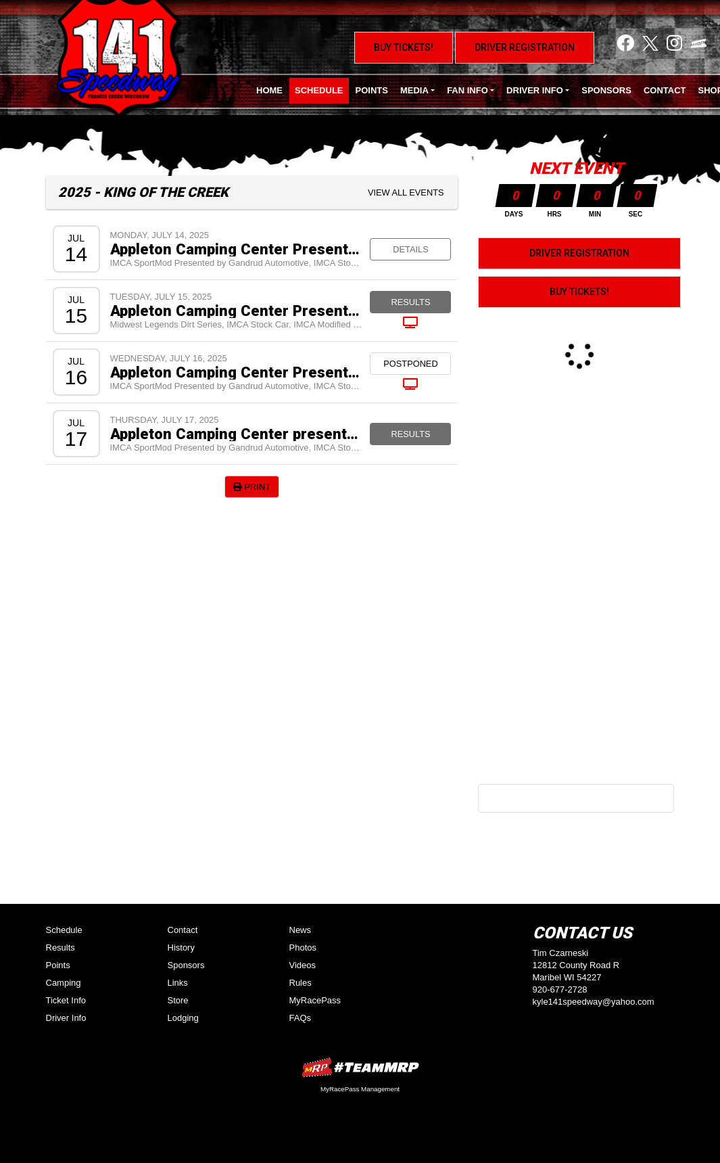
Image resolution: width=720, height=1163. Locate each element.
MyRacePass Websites (360, 1067)
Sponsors (606, 90)
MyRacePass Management (360, 1089)
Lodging (183, 1018)
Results (410, 302)
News (300, 930)
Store (178, 1000)
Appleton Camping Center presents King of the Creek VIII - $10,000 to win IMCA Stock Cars (237, 433)
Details (410, 249)
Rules (300, 983)
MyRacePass (315, 1000)
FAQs (300, 1018)
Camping (63, 983)
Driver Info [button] (534, 90)
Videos (302, 965)
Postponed (410, 364)
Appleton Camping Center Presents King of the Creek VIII (237, 310)
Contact (665, 90)
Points (372, 90)
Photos (302, 947)
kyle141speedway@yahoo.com (593, 1002)
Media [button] (414, 90)
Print (251, 487)
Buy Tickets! (403, 47)
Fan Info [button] (467, 90)
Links (178, 983)
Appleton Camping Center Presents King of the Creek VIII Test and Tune (237, 249)
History (181, 947)
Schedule (319, 90)
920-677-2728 (560, 989)
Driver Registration (525, 47)
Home (269, 90)
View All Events (406, 192)
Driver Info (66, 1018)
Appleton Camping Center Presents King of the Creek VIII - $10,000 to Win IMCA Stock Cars (237, 372)
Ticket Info (66, 1000)
